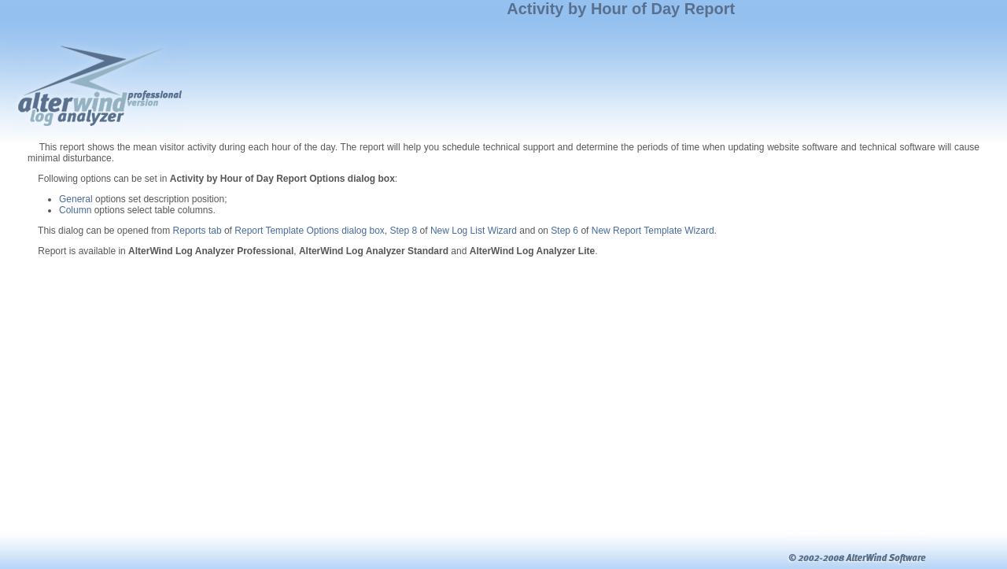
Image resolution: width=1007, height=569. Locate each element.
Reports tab (197, 230)
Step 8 (404, 230)
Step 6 (564, 230)
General (76, 199)
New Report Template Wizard (653, 230)
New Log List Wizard (473, 230)
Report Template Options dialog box (309, 230)
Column (75, 210)
